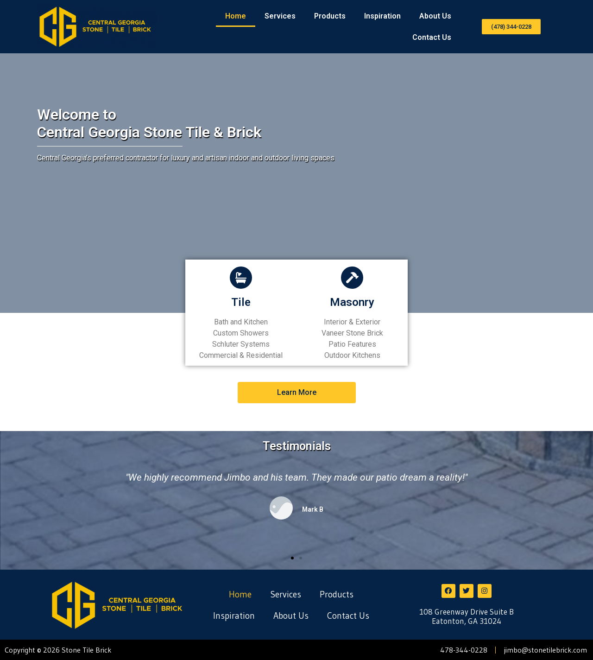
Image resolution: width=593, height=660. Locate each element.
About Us (435, 16)
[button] (511, 26)
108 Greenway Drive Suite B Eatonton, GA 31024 (466, 616)
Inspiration (382, 16)
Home (235, 16)
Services (280, 16)
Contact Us (431, 37)
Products (330, 16)
